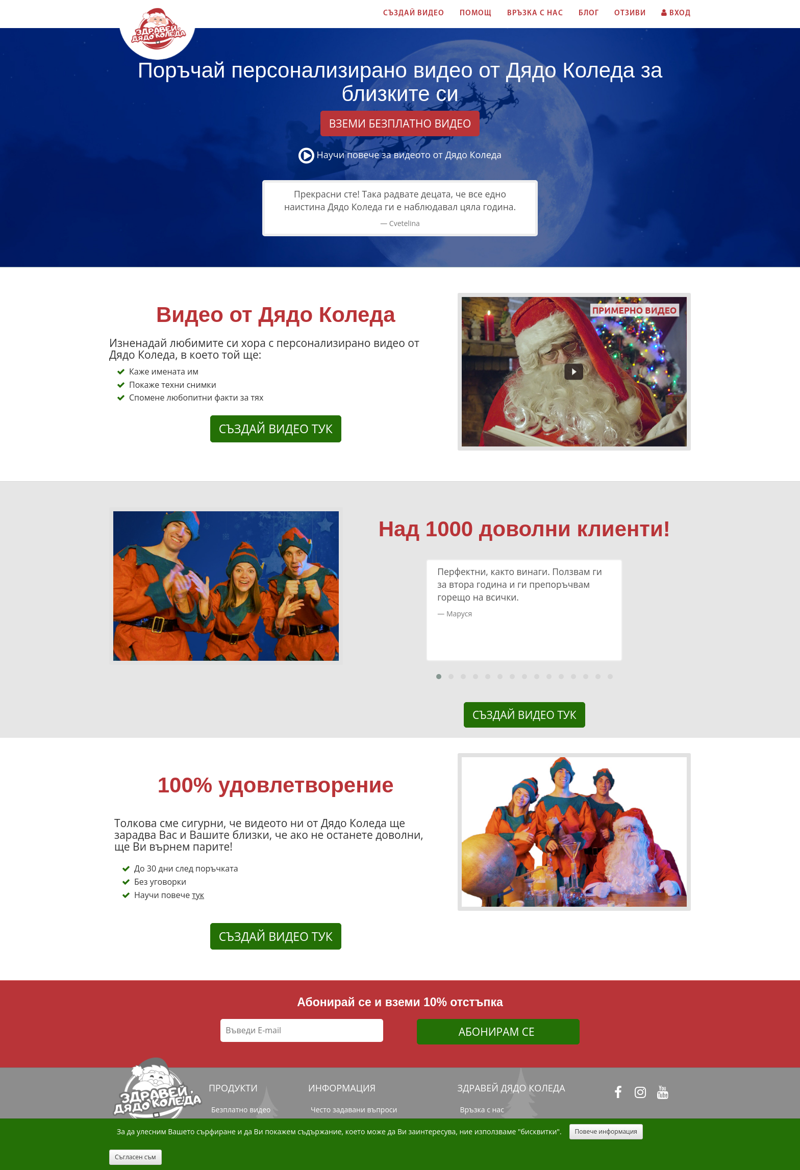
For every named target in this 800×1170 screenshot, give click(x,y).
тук (198, 895)
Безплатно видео (240, 1109)
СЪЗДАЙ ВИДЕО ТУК (276, 428)
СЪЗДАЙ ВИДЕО (413, 13)
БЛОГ (589, 13)
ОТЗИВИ (630, 13)
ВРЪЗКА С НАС (535, 13)
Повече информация (606, 1131)
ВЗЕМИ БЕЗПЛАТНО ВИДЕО (400, 123)
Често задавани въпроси (354, 1109)
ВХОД (676, 13)
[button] (439, 676)
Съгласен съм (135, 1157)
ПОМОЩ (476, 13)
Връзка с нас (482, 1109)
